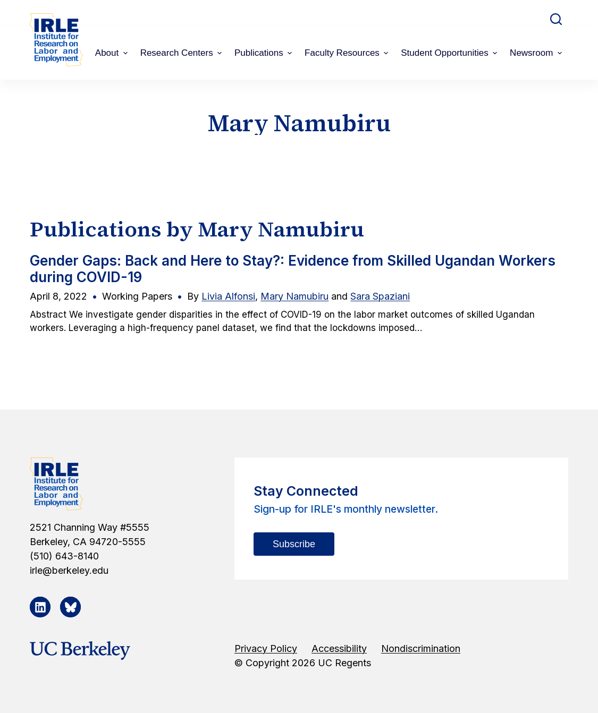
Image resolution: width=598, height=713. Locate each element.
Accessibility (339, 648)
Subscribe (294, 544)
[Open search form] (556, 19)
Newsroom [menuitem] (537, 53)
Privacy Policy (265, 648)
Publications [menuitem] (264, 53)
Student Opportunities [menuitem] (450, 53)
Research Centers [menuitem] (182, 53)
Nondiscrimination (420, 648)
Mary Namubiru (294, 296)
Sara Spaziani (380, 296)
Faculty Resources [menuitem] (348, 53)
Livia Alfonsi (228, 296)
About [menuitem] (112, 53)
